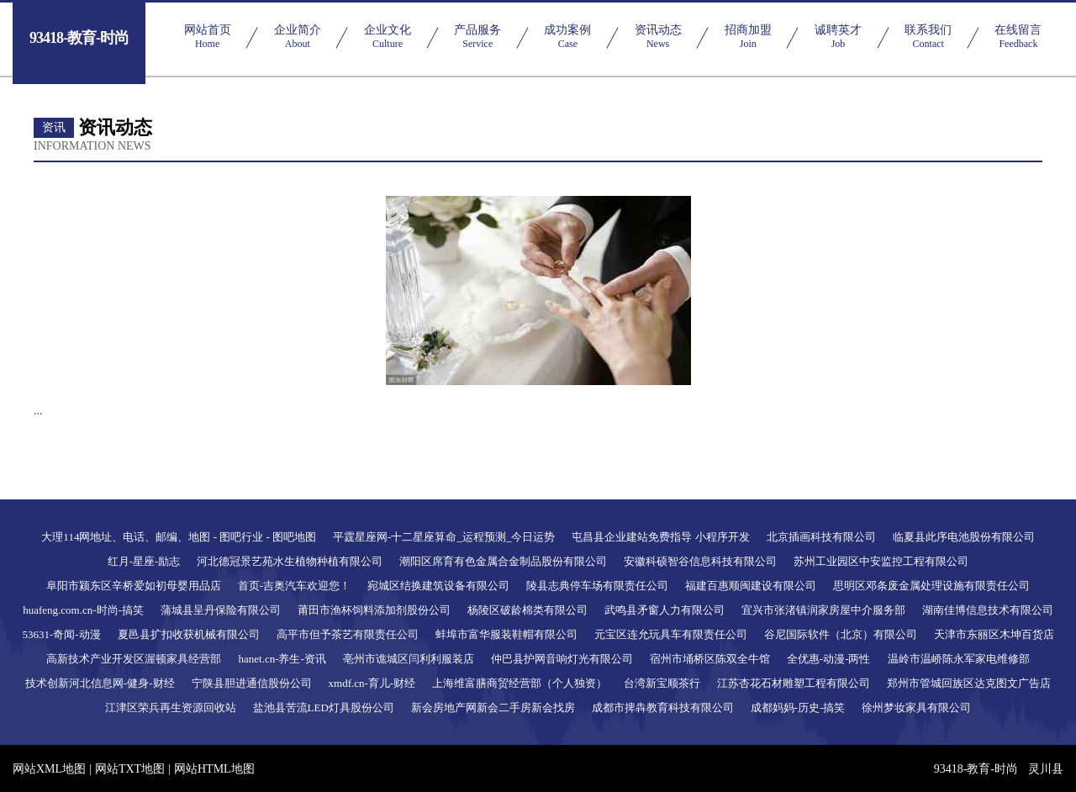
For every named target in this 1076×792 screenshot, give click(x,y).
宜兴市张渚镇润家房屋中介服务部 (823, 610)
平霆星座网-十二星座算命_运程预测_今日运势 (444, 536)
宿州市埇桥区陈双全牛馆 (710, 658)
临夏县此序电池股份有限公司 (964, 536)
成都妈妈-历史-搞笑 (798, 707)
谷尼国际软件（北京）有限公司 (840, 634)
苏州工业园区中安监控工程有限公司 (881, 561)
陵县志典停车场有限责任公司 (597, 585)
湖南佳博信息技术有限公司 (987, 610)
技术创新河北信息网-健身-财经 (100, 683)
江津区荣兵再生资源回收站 (170, 707)
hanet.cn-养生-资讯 (281, 658)
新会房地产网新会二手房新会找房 (493, 707)
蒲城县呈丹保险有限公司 (221, 610)
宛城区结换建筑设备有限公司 (438, 585)
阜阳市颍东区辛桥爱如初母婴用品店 (133, 585)
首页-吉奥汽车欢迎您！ (294, 585)
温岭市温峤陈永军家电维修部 (959, 658)
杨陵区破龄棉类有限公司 (527, 610)
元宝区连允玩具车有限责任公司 (670, 634)
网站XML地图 (49, 769)
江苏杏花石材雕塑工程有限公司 (793, 683)
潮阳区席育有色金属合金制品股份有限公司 (503, 561)
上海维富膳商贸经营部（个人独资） (519, 683)
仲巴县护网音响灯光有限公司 (562, 658)
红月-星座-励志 (144, 561)
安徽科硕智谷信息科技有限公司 (700, 561)
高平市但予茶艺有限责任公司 (348, 634)
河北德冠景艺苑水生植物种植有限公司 (289, 561)
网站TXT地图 (130, 769)
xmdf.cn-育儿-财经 (372, 683)
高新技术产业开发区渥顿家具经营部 (133, 658)
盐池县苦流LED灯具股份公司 (323, 707)
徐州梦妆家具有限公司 (916, 707)
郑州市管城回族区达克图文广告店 (969, 683)
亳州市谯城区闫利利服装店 (408, 658)
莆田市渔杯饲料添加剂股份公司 (374, 610)
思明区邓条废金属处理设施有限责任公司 (931, 585)
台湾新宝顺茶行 (662, 683)
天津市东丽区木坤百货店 (994, 634)
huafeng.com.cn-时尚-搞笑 (83, 610)
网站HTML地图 (214, 769)
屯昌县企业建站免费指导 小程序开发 (660, 536)
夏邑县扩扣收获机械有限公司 (189, 634)
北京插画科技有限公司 (821, 536)
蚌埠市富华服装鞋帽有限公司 (506, 634)
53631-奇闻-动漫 (61, 634)
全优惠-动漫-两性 (829, 658)
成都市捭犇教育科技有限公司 (663, 707)
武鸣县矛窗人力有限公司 (664, 610)
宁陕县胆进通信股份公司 (252, 683)
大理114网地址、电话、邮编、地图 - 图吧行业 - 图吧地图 (178, 536)
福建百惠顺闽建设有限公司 (750, 585)
